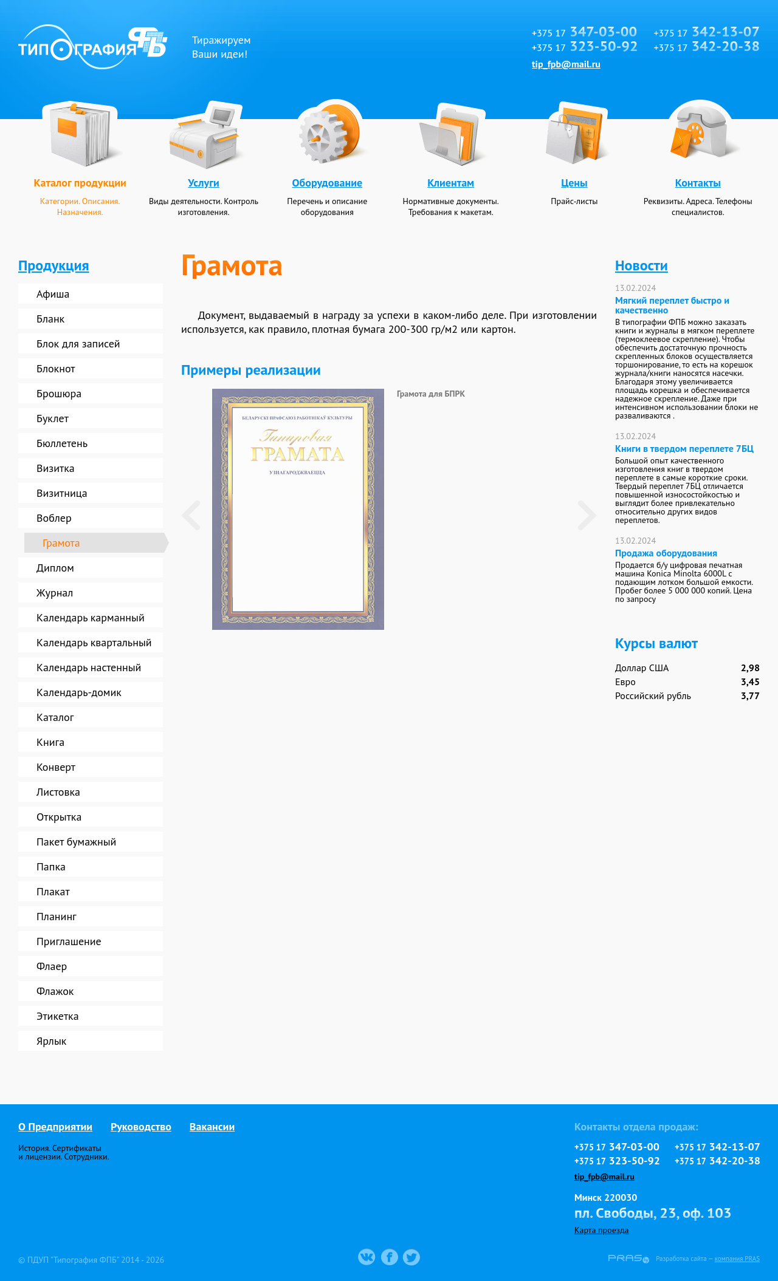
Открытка (58, 817)
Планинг (56, 916)
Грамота (61, 543)
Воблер (54, 518)
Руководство (141, 1126)
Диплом (55, 568)
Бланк (50, 319)
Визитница (62, 493)
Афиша (53, 294)
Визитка (55, 468)
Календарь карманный (90, 617)
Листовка (58, 792)
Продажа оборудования (666, 553)
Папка (51, 866)
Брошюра (58, 393)
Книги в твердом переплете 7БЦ (684, 448)
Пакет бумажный (76, 842)
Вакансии (212, 1126)
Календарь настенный (88, 667)
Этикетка (57, 1016)
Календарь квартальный (94, 642)
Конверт (55, 767)
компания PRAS (737, 1258)
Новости (641, 265)
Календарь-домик (79, 692)
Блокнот (55, 368)
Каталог (55, 717)
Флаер (51, 966)
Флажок (55, 991)
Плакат (53, 891)
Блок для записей (78, 343)
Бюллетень (62, 443)
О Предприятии (55, 1126)
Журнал (54, 593)
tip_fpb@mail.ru (566, 64)
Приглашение (69, 941)
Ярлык (51, 1041)
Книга (50, 742)
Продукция (53, 265)
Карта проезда (601, 1230)
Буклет (52, 418)
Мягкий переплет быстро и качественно (672, 305)
